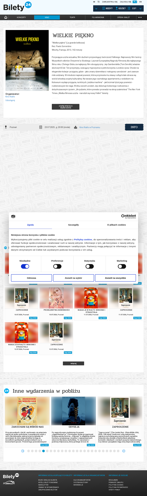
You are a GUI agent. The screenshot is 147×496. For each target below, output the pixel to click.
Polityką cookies (83, 239)
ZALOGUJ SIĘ (125, 2)
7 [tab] (51, 451)
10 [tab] (62, 451)
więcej (74, 363)
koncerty (21, 17)
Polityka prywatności (118, 487)
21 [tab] (103, 451)
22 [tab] (107, 451)
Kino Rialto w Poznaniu (90, 127)
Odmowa (31, 278)
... (140, 17)
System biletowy (81, 482)
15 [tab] (81, 451)
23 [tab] (110, 451)
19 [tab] (95, 451)
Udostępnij (10, 100)
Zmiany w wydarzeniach (48, 487)
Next (123, 451)
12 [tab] (69, 451)
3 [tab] (36, 451)
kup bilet (33, 318)
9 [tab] (58, 451)
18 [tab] (92, 451)
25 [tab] (118, 451)
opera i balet (123, 17)
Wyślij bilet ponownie (48, 482)
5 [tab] (43, 451)
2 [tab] (32, 451)
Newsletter (43, 485)
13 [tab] (73, 451)
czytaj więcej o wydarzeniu (65, 107)
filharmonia (98, 17)
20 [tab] (99, 451)
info (134, 127)
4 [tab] (39, 451)
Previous (22, 451)
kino (47, 17)
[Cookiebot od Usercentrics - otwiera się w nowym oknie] (123, 216)
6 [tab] (47, 451)
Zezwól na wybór (73, 278)
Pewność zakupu (116, 482)
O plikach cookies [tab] (116, 225)
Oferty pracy (114, 490)
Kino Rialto (10, 96)
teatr (72, 17)
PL (135, 2)
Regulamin (113, 480)
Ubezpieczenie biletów (47, 490)
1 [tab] (28, 451)
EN (140, 2)
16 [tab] (84, 451)
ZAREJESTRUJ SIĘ (109, 2)
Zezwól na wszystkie (115, 278)
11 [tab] (66, 451)
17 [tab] (88, 451)
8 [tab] (54, 451)
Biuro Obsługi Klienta (47, 480)
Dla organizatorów (82, 480)
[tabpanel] (27, 422)
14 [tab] (77, 451)
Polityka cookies (116, 485)
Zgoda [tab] (30, 225)
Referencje (78, 485)
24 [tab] (114, 451)
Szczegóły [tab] (73, 225)
